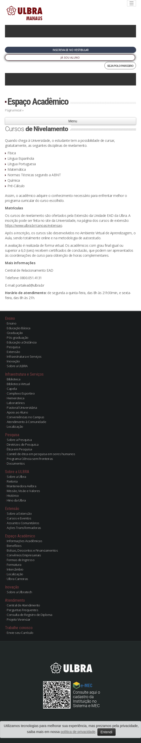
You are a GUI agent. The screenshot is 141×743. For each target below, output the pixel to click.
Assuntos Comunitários (23, 523)
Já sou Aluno (70, 57)
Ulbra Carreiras (17, 579)
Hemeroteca (15, 398)
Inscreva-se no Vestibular (71, 50)
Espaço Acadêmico (37, 101)
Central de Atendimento (23, 605)
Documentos (16, 463)
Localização (15, 426)
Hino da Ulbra (16, 500)
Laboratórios (16, 403)
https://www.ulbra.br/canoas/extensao (33, 225)
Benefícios (14, 545)
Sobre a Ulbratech (19, 592)
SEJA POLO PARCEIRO (120, 65)
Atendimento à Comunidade (26, 421)
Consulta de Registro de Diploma (29, 614)
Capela (12, 388)
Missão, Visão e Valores (23, 491)
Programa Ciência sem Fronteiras (30, 458)
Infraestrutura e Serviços (24, 356)
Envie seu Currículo (20, 632)
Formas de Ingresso (20, 560)
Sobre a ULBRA (17, 366)
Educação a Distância (21, 342)
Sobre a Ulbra (16, 476)
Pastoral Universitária (22, 407)
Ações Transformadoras (24, 527)
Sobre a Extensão (19, 513)
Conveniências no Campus (25, 417)
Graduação (15, 332)
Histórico (13, 495)
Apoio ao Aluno (17, 412)
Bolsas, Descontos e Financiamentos (32, 550)
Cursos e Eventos (19, 518)
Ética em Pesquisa (19, 449)
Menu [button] (70, 121)
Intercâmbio (15, 569)
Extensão (13, 351)
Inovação (13, 361)
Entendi (106, 732)
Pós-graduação (17, 337)
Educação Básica (18, 328)
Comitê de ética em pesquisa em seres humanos (41, 454)
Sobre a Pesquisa (19, 439)
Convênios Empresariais (24, 555)
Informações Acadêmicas (24, 541)
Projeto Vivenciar (18, 619)
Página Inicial (13, 110)
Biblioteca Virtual (18, 384)
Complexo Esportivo (21, 393)
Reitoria (12, 481)
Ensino (11, 323)
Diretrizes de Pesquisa (22, 444)
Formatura (14, 564)
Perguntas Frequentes (22, 610)
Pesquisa (13, 347)
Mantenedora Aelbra (21, 486)
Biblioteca (13, 379)
